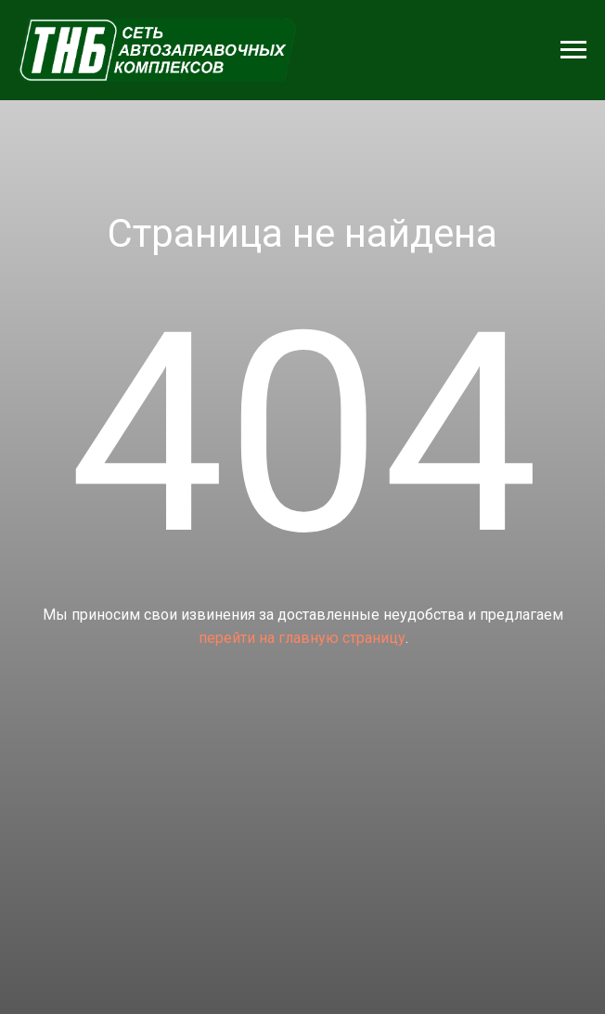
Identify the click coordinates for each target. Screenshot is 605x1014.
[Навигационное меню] (573, 50)
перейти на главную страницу (302, 638)
